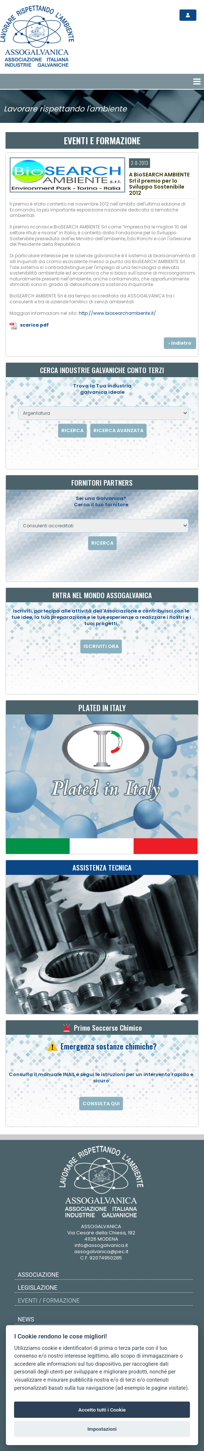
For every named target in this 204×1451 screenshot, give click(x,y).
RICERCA (72, 430)
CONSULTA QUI (101, 1103)
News (26, 1319)
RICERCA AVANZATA (118, 430)
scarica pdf (34, 325)
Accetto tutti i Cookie (102, 1410)
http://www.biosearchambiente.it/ (117, 313)
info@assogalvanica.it (101, 1245)
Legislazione (37, 1287)
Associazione (38, 1274)
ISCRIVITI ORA (101, 646)
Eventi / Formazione (49, 1300)
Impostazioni (101, 1429)
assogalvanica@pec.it (101, 1251)
